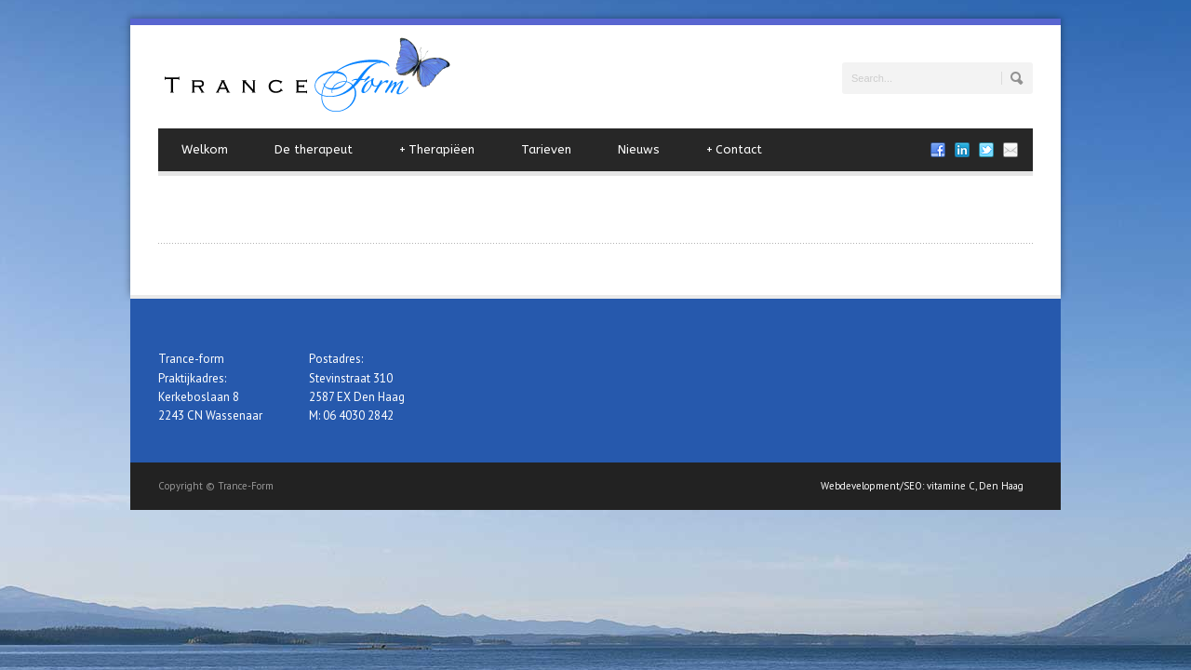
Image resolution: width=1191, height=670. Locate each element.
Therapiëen (437, 150)
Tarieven (546, 149)
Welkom (204, 149)
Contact (734, 150)
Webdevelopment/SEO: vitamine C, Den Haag (922, 485)
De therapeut (313, 149)
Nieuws (639, 149)
